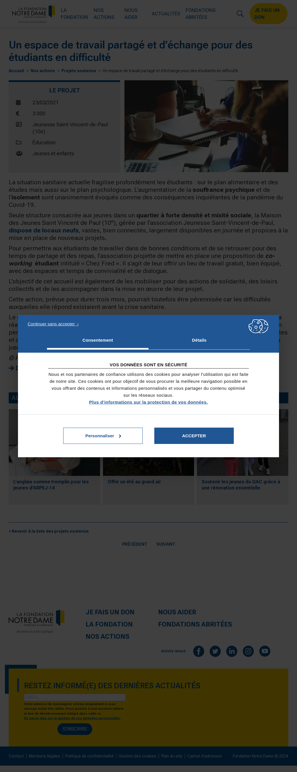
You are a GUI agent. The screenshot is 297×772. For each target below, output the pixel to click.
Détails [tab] (199, 340)
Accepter (194, 435)
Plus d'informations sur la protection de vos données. (148, 401)
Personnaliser (103, 435)
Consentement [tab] (97, 340)
